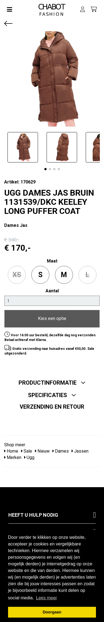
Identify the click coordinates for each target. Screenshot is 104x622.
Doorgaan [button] (52, 612)
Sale (26, 451)
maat (52, 261)
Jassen (80, 451)
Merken (12, 457)
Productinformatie (52, 382)
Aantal (52, 290)
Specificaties (52, 395)
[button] (45, 169)
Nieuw (42, 451)
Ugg (29, 457)
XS (16, 275)
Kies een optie (52, 318)
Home (11, 451)
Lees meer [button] (46, 597)
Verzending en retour (52, 406)
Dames (60, 451)
